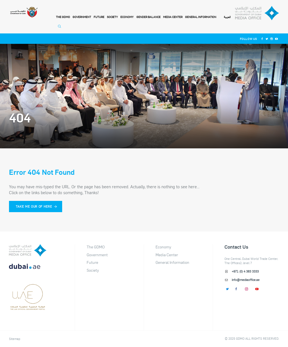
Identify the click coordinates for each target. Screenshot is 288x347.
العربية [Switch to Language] (227, 17)
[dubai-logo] (27, 289)
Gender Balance (148, 17)
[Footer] (27, 308)
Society (112, 17)
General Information (200, 17)
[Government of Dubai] (24, 12)
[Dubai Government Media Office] (257, 13)
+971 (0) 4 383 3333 (245, 271)
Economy (127, 17)
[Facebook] (262, 38)
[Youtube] (276, 38)
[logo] (27, 250)
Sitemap (14, 339)
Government (82, 17)
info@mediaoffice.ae (246, 280)
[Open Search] (60, 28)
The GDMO (96, 246)
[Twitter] (266, 38)
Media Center (173, 17)
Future (99, 17)
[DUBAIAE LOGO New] (27, 269)
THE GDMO (63, 17)
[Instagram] (271, 38)
